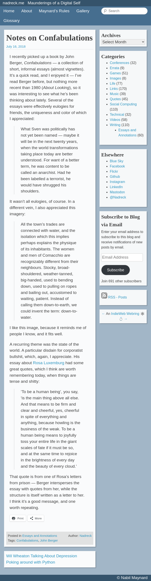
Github (115, 176)
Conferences (119, 63)
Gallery (82, 11)
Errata (114, 68)
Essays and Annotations (39, 535)
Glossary (11, 20)
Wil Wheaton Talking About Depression (41, 556)
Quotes (115, 99)
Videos (115, 120)
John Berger (49, 540)
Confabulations (27, 540)
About (26, 11)
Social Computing (123, 104)
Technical (117, 114)
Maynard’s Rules (54, 11)
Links (114, 89)
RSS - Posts (114, 297)
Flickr (114, 171)
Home (8, 11)
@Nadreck (118, 197)
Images (115, 78)
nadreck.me (13, 3)
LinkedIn (116, 187)
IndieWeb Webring (125, 313)
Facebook (117, 166)
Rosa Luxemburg (48, 363)
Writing (115, 125)
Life (112, 83)
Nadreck (86, 535)
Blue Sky (116, 161)
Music (114, 94)
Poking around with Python (30, 562)
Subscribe (115, 270)
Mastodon (117, 192)
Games (115, 73)
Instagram (117, 182)
